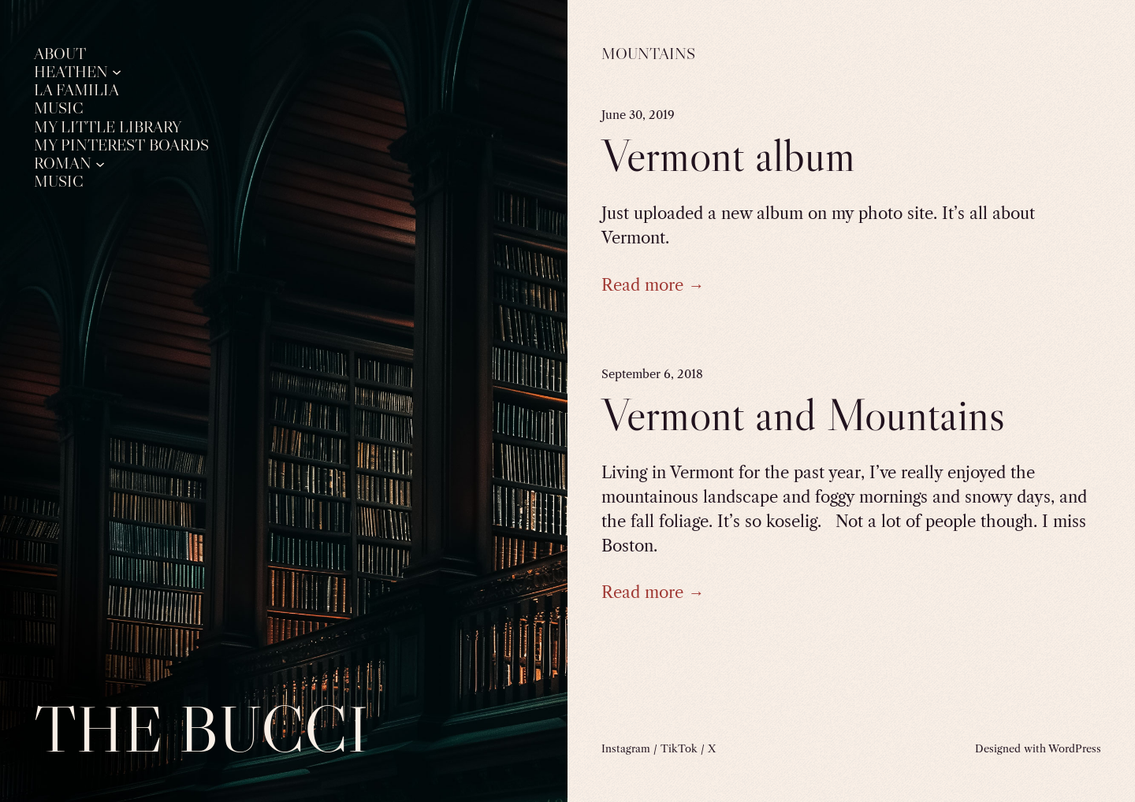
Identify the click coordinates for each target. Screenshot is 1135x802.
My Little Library (107, 127)
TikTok (679, 748)
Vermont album (728, 156)
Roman (62, 163)
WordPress (1074, 748)
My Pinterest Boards (121, 145)
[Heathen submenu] (116, 71)
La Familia (76, 90)
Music (59, 108)
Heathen (71, 72)
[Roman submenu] (100, 163)
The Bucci (201, 729)
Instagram (625, 748)
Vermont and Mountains (803, 415)
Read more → (652, 285)
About (60, 53)
